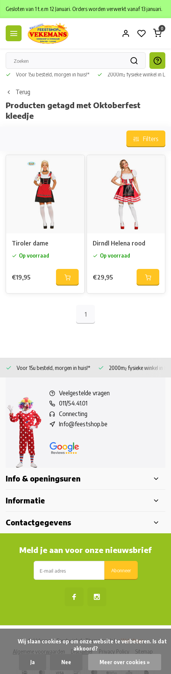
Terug (18, 92)
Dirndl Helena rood (119, 243)
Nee (66, 662)
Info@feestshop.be (83, 424)
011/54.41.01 (73, 403)
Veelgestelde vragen (84, 393)
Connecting (73, 414)
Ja (32, 662)
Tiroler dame (30, 243)
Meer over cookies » (124, 662)
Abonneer (121, 570)
